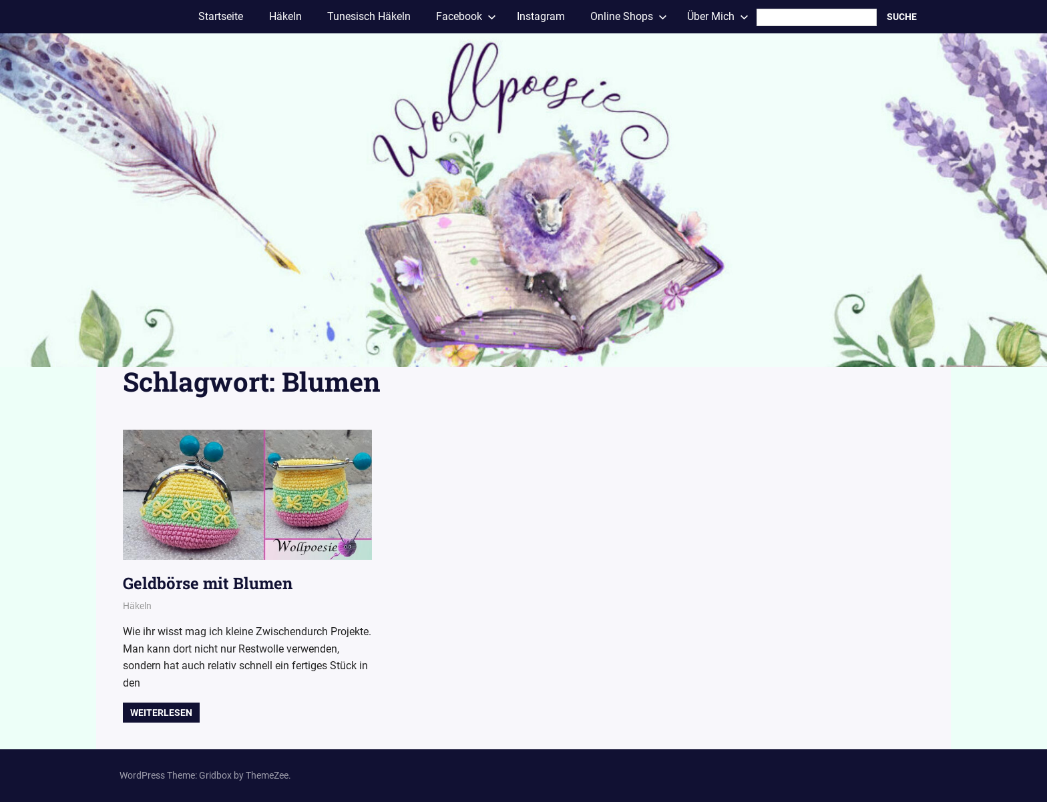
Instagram (541, 16)
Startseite (220, 16)
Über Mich (718, 16)
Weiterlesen (161, 712)
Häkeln (285, 16)
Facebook (466, 16)
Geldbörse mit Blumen (207, 583)
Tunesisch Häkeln (369, 16)
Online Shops (628, 16)
